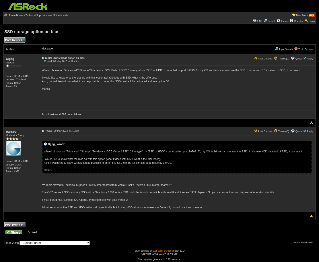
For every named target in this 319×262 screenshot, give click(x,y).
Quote (298, 58)
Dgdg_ (12, 59)
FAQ (259, 21)
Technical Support (35, 15)
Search (272, 21)
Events (283, 21)
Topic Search (284, 49)
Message (47, 48)
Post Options (263, 58)
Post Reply (14, 40)
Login (312, 21)
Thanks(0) (281, 58)
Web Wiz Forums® (162, 251)
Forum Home (15, 15)
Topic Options (303, 49)
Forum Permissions (304, 242)
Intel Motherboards (58, 15)
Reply (310, 58)
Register (298, 21)
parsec (12, 131)
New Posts (302, 15)
